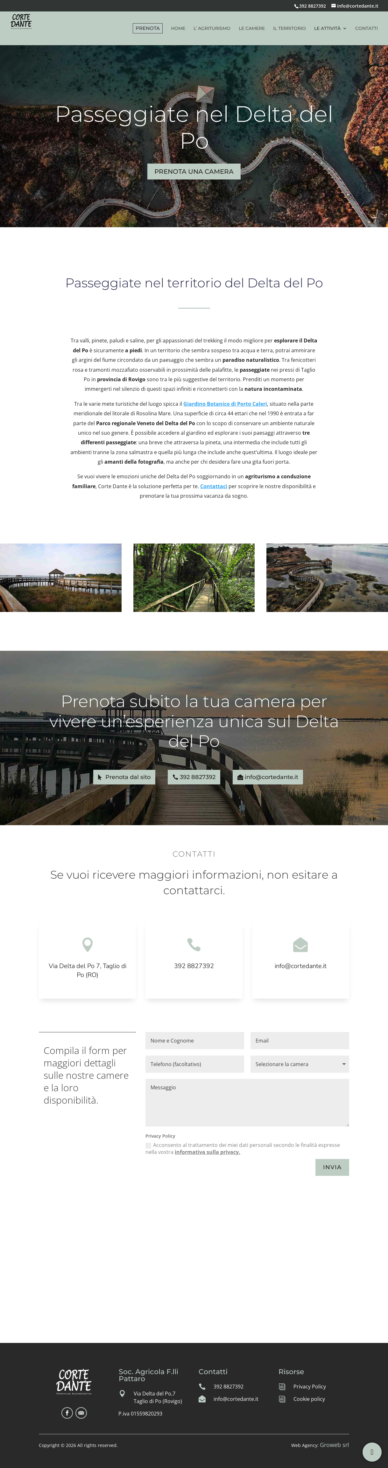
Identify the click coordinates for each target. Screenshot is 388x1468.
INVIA (332, 1167)
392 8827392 (312, 6)
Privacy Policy (309, 1386)
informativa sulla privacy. (207, 1151)
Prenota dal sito (128, 777)
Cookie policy (309, 1398)
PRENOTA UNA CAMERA (194, 171)
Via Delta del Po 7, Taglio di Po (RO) (87, 970)
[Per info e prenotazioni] (372, 1452)
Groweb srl (334, 1445)
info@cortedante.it (271, 777)
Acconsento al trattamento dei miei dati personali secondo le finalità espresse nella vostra (242, 1148)
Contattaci (213, 486)
